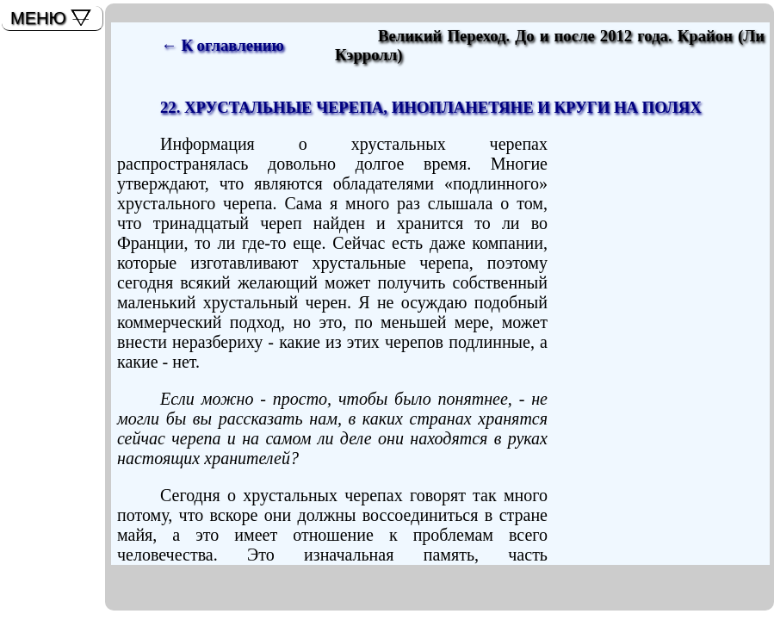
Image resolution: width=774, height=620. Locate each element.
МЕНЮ (38, 18)
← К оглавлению (222, 45)
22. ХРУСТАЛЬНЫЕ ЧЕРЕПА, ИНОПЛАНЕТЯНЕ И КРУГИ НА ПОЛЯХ (431, 107)
